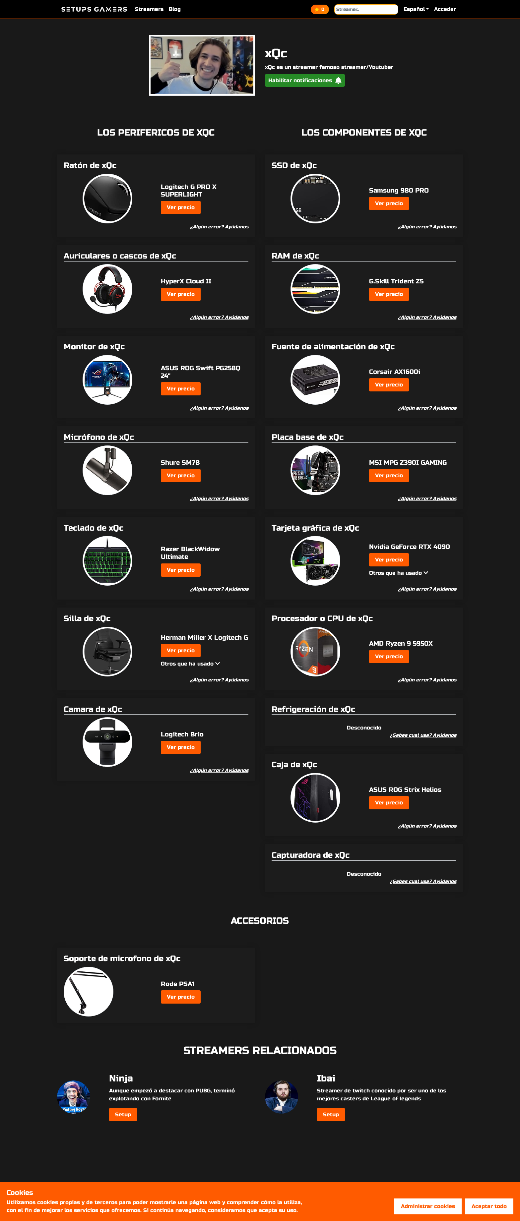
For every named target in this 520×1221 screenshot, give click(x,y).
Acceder (445, 9)
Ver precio (181, 207)
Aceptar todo (489, 1206)
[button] (416, 9)
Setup (123, 1114)
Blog (175, 9)
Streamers (149, 9)
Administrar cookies (428, 1206)
